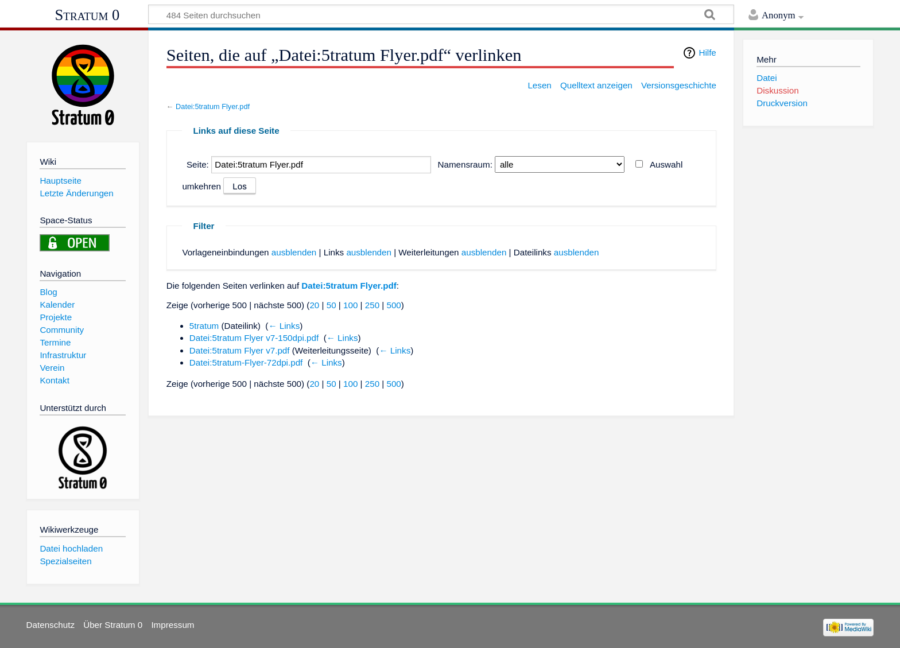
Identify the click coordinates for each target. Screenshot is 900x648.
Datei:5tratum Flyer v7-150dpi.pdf (254, 338)
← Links (284, 326)
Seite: (198, 164)
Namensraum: (465, 164)
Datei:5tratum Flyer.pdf (213, 106)
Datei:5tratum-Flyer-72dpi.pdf (246, 362)
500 (393, 305)
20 (314, 305)
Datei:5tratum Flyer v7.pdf (239, 350)
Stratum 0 (87, 15)
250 (372, 305)
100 (350, 305)
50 (331, 305)
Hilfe (707, 52)
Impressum (172, 625)
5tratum (204, 326)
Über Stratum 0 (112, 625)
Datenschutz (50, 625)
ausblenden (294, 252)
